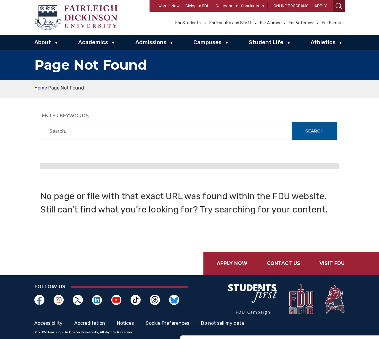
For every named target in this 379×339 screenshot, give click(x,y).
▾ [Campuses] (227, 42)
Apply (320, 6)
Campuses (207, 42)
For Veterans (301, 23)
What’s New (168, 6)
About (42, 42)
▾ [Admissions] (171, 42)
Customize (330, 303)
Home (40, 88)
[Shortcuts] (263, 6)
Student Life (266, 42)
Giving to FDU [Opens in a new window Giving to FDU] (197, 6)
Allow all (329, 283)
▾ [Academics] (113, 42)
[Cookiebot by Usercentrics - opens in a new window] (38, 327)
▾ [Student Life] (289, 42)
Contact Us (283, 263)
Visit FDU (332, 263)
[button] (339, 6)
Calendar (224, 6)
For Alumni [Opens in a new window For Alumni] (270, 23)
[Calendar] (237, 6)
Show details (91, 327)
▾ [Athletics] (340, 42)
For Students (188, 23)
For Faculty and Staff (230, 23)
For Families (333, 23)
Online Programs (291, 6)
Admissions (150, 42)
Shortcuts (250, 6)
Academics (93, 42)
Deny (329, 322)
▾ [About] (56, 42)
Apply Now (232, 263)
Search (314, 131)
